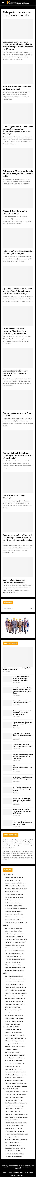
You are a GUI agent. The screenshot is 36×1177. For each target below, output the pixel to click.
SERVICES (5, 973)
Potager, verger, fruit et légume (14, 965)
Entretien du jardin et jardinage (14, 948)
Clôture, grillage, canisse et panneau (15, 1038)
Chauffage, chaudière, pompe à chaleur (16, 1103)
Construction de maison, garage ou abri (16, 1114)
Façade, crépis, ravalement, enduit (14, 1125)
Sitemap (13, 1175)
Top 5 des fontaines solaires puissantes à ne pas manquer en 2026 (22, 788)
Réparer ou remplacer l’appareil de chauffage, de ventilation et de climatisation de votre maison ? (18, 539)
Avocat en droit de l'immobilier (14, 984)
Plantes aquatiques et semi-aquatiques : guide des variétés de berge (22, 712)
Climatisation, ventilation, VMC (14, 1108)
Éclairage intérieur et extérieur (14, 894)
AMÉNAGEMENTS (8, 874)
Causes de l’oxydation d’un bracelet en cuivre (15, 212)
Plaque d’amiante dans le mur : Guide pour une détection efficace (23, 723)
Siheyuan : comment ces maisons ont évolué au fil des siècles (22, 767)
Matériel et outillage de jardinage (15, 959)
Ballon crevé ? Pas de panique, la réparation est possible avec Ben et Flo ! (18, 173)
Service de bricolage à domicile (14, 1021)
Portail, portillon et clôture (12, 1066)
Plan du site (20, 1175)
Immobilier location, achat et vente (15, 1013)
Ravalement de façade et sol (13, 1069)
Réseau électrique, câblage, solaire (15, 1148)
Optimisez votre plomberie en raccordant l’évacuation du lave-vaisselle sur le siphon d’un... (23, 690)
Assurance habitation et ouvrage (14, 982)
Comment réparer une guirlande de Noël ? (18, 414)
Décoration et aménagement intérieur (16, 889)
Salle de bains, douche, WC (12, 1151)
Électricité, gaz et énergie (12, 1120)
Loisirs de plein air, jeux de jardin (14, 1058)
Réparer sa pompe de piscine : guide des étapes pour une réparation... (23, 756)
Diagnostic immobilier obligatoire (15, 999)
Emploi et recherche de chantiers (14, 1001)
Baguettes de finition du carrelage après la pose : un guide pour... (22, 811)
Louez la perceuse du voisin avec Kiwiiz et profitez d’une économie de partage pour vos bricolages (18, 130)
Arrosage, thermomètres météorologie (16, 939)
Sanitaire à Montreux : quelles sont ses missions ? (17, 87)
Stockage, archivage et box (12, 1024)
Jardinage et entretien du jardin (14, 953)
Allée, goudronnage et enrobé (13, 1030)
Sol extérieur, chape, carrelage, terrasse (16, 1075)
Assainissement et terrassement (14, 1097)
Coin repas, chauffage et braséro (14, 1041)
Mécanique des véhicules (12, 1137)
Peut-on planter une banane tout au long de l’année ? (22, 701)
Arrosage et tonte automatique (14, 936)
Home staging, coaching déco (13, 1010)
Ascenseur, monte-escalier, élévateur (15, 883)
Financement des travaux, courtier (15, 1004)
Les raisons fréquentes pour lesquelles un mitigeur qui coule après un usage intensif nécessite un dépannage (18, 45)
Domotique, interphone (11, 891)
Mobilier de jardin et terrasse (13, 1061)
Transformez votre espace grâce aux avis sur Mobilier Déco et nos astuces (22, 800)
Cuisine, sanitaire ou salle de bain (15, 886)
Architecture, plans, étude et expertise (16, 1094)
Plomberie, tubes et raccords (13, 1145)
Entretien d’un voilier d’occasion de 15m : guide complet (18, 252)
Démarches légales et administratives (16, 993)
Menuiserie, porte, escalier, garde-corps (16, 1139)
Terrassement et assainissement (14, 1080)
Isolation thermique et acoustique (15, 1131)
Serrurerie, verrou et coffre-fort (14, 914)
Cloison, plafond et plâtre (12, 1111)
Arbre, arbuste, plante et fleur (13, 931)
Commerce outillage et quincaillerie (15, 987)
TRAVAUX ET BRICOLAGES (10, 1089)
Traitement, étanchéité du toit (13, 1156)
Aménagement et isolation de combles (16, 1092)
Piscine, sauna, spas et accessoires (15, 1063)
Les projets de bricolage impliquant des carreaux (14, 581)
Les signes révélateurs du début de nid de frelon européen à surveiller (21, 678)
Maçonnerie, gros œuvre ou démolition (16, 1134)
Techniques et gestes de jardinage (15, 967)
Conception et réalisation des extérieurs (16, 1044)
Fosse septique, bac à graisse (13, 1128)
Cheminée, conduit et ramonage (14, 1106)
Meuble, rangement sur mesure (14, 903)
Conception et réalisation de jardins (15, 942)
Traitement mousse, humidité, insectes (16, 1083)
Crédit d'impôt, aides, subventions (15, 990)
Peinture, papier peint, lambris (13, 905)
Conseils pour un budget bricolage (14, 496)
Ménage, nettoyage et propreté (14, 1015)
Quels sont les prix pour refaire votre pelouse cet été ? (23, 745)
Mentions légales (28, 1172)
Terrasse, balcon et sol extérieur (14, 1077)
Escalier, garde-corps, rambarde (14, 900)
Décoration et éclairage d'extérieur (15, 1046)
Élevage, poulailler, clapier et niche (15, 945)
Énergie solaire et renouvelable (14, 897)
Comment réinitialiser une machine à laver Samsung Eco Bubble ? (16, 373)
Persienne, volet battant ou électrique (16, 908)
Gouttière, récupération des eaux (14, 1055)
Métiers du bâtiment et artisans (14, 1018)
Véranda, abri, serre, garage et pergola (16, 1086)
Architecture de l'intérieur (12, 880)
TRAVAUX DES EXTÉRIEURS (11, 1027)
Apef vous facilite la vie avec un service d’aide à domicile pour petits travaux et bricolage (17, 291)
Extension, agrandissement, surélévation (16, 1123)
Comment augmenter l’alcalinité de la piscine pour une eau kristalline (22, 822)
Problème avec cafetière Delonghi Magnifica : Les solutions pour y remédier (15, 331)
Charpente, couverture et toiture (14, 1100)
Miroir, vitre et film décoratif (13, 1142)
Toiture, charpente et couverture (14, 1154)
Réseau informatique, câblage (13, 911)
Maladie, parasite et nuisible (13, 956)
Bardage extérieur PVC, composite (15, 1035)
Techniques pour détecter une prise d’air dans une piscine (23, 778)
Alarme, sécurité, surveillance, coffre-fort (16, 979)
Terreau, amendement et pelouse (14, 970)
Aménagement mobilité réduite (14, 877)
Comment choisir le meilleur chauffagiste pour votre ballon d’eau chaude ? (17, 455)
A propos (4, 1172)
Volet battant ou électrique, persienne (16, 922)
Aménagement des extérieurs (13, 1032)
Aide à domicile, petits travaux (14, 976)
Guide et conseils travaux (12, 1007)
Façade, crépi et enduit (11, 1049)
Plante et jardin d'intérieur (12, 962)
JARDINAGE (6, 925)
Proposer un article (18, 1172)
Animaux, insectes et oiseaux (13, 928)
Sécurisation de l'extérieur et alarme (15, 1072)
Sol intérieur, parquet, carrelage (14, 917)
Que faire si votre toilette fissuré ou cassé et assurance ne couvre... (22, 735)
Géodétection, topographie (13, 1052)
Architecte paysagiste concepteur (14, 934)
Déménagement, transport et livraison (16, 996)
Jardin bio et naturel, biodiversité (14, 951)
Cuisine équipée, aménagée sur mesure (16, 1117)
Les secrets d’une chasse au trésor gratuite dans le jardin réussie (17, 668)
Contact (10, 1172)
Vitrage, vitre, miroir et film (13, 920)
